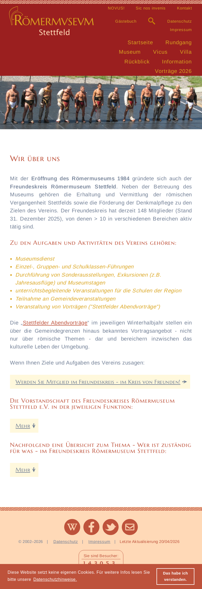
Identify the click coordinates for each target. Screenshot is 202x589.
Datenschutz (179, 21)
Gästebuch (126, 21)
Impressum (181, 29)
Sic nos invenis (151, 8)
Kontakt (184, 8)
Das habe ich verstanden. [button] (175, 576)
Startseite (140, 42)
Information (177, 61)
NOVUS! (116, 8)
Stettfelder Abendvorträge (55, 323)
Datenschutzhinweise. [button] (55, 579)
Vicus (160, 52)
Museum (130, 52)
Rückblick (137, 61)
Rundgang (178, 42)
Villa (186, 52)
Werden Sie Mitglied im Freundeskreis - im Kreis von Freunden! (98, 381)
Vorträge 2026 (173, 71)
